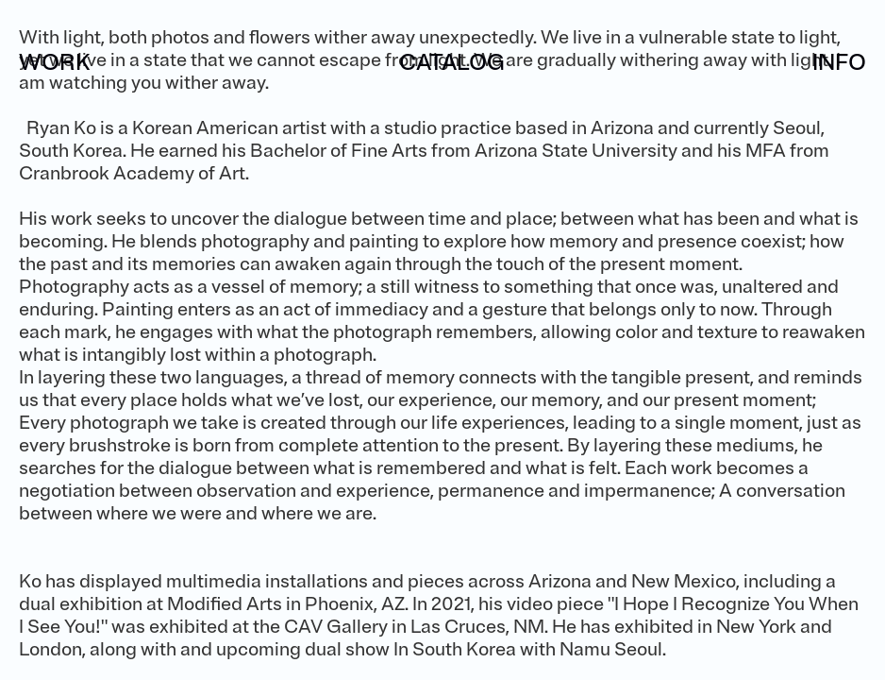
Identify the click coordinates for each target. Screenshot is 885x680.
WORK (55, 62)
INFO (839, 62)
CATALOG (452, 62)
